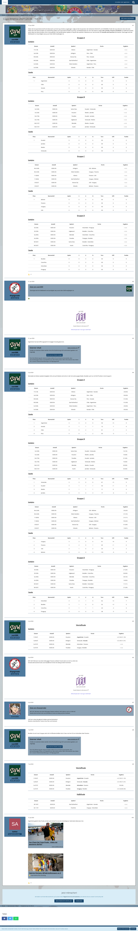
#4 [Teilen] (133, 372)
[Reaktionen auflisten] (30, 274)
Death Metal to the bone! (80, 326)
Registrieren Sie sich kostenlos (71, 896)
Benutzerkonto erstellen (64, 901)
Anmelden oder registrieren (122, 2)
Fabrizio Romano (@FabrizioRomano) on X (45, 873)
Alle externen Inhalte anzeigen (54, 355)
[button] (4, 918)
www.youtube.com (73, 348)
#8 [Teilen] (133, 730)
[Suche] (133, 2)
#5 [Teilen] (133, 621)
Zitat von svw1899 (36, 287)
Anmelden (79, 901)
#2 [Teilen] (133, 281)
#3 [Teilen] (133, 338)
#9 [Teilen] (133, 764)
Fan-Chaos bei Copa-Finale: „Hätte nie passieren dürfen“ (43, 843)
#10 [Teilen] (133, 817)
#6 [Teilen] (133, 657)
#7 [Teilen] (133, 702)
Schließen (133, 929)
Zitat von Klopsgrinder (38, 708)
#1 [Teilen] (133, 25)
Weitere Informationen (123, 929)
